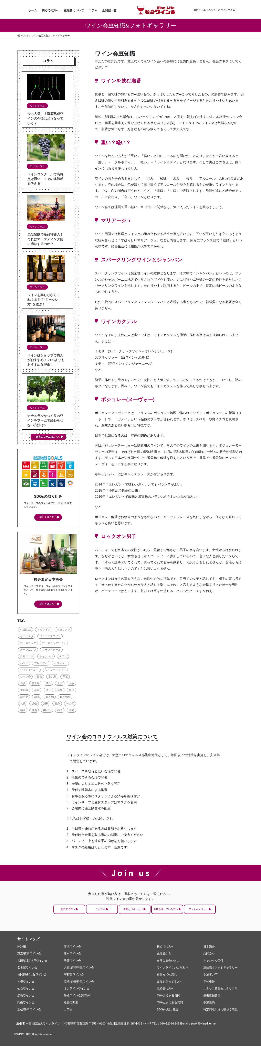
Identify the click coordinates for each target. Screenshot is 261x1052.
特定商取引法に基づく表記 (220, 1015)
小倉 (37, 691)
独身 (57, 704)
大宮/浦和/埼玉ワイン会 (79, 973)
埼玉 (48, 684)
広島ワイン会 (25, 1001)
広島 (60, 691)
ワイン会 (25, 677)
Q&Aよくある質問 (168, 1001)
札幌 (22, 704)
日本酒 (50, 697)
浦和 (46, 704)
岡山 (48, 691)
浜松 (34, 704)
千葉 (65, 677)
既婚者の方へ (165, 994)
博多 (22, 684)
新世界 (24, 697)
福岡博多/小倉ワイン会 (32, 980)
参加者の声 (210, 980)
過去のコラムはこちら (48, 436)
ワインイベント (29, 670)
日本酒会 (65, 697)
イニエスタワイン (50, 637)
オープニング (28, 650)
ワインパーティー (55, 670)
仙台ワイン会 (25, 994)
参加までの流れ (167, 980)
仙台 (39, 677)
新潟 (37, 697)
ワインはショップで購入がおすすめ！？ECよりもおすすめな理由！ (45, 360)
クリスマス (26, 657)
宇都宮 (24, 691)
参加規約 (209, 1008)
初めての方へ (41, 913)
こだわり (87, 913)
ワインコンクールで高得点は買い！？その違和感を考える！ (45, 178)
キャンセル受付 (213, 966)
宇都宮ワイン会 (74, 980)
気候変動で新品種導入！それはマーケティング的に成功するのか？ (45, 239)
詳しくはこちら (48, 517)
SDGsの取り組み (168, 1015)
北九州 (52, 677)
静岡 (60, 711)
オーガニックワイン (54, 644)
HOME (21, 952)
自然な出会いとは (133, 913)
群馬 (34, 711)
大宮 (60, 684)
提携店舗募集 (211, 1001)
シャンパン (46, 657)
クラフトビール (51, 650)
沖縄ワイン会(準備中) (77, 1001)
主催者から (164, 959)
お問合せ (209, 959)
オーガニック (28, 644)
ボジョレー (60, 664)
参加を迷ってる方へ (169, 987)
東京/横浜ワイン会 (29, 959)
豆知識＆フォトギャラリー (220, 973)
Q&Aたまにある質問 (170, 1008)
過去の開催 (71, 1008)
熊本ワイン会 (72, 959)
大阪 (71, 684)
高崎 (71, 711)
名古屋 (36, 684)
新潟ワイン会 (72, 952)
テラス (63, 657)
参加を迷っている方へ (178, 913)
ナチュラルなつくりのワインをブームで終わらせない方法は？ (45, 420)
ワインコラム (37, 105)
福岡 (22, 711)
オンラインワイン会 (77, 994)
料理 (71, 691)
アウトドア (44, 630)
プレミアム (41, 664)
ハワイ (24, 664)
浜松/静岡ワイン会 (29, 1015)
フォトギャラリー (224, 913)
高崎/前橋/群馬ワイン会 (79, 987)
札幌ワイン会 (25, 987)
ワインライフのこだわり (172, 973)
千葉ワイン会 (72, 966)
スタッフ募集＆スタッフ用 (220, 994)
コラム (68, 1015)
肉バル (47, 711)
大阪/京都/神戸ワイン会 (32, 966)
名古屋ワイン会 (27, 973)
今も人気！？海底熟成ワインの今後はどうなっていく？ (45, 118)
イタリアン (63, 630)
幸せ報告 (209, 987)
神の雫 (70, 704)
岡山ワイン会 (25, 1008)
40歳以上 (25, 630)
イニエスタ (26, 637)
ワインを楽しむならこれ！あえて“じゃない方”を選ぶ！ (43, 299)
